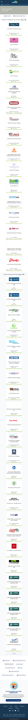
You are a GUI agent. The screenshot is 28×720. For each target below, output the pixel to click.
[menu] (1, 2)
